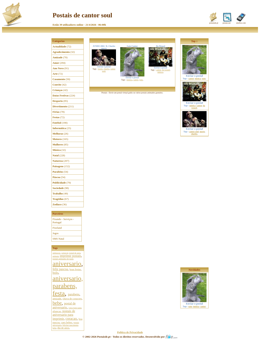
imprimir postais (70, 256)
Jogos (56, 233)
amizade (57, 298)
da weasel (166, 70)
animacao (56, 253)
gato (141, 80)
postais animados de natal (63, 259)
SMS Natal (58, 238)
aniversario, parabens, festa (68, 286)
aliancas (57, 311)
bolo (55, 272)
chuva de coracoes (72, 298)
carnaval (64, 253)
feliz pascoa (60, 269)
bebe (57, 303)
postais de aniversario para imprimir (64, 314)
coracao (71, 319)
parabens (73, 294)
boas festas (75, 269)
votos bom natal (75, 308)
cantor (135, 80)
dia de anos (63, 327)
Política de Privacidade (130, 332)
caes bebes (66, 322)
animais (56, 256)
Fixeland (57, 227)
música (129, 80)
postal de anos (75, 253)
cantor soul (194, 131)
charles (106, 69)
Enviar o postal (194, 74)
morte (100, 69)
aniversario (67, 263)
